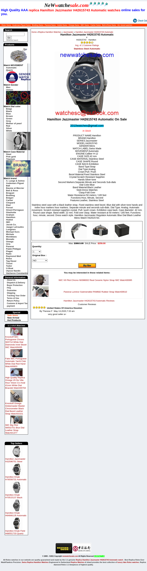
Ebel (8, 205)
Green (9, 118)
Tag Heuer (11, 261)
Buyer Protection (15, 285)
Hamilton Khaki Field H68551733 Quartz (15, 532)
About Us (11, 280)
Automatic (11, 67)
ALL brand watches (124, 25)
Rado (8, 254)
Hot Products (14, 320)
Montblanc (11, 236)
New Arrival (13, 318)
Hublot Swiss (62, 25)
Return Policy (13, 301)
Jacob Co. (11, 224)
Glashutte (11, 212)
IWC (8, 222)
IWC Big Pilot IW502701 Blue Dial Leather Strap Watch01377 (14, 429)
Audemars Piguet (15, 183)
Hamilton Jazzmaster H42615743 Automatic (94, 32)
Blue (8, 113)
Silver (9, 128)
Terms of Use (13, 298)
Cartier (9, 200)
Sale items (12, 315)
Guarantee (11, 290)
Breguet (10, 193)
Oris (8, 244)
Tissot (9, 263)
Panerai (10, 246)
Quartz (9, 70)
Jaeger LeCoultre (15, 227)
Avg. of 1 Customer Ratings (87, 45)
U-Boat (9, 268)
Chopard (10, 202)
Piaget (9, 251)
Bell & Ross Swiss (109, 25)
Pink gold (11, 156)
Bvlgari (9, 198)
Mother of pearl (14, 123)
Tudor (9, 266)
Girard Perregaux (15, 210)
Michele (10, 234)
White (9, 131)
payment (11, 306)
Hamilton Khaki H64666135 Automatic (15, 514)
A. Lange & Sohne (15, 181)
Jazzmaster (68, 32)
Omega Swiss (74, 25)
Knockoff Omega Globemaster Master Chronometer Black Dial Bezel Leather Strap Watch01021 (15, 408)
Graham (10, 215)
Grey (8, 121)
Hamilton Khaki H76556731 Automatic (15, 478)
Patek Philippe (13, 249)
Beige (9, 109)
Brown (9, 116)
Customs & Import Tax (17, 303)
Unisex (9, 89)
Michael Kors (12, 232)
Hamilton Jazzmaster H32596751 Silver (15, 460)
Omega (9, 241)
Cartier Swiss (96, 25)
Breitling (10, 195)
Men (8, 87)
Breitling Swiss (37, 25)
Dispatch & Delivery (16, 283)
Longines (11, 229)
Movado (10, 239)
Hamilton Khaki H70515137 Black (13, 496)
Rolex (9, 258)
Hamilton (10, 217)
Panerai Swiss (50, 25)
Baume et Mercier (15, 188)
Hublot (9, 219)
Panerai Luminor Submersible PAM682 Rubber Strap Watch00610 (95, 292)
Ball (8, 185)
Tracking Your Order (16, 295)
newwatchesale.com (70, 556)
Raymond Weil (13, 256)
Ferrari (9, 207)
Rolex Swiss (6, 25)
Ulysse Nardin (13, 271)
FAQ (9, 288)
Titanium (10, 159)
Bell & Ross (12, 190)
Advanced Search (12, 40)
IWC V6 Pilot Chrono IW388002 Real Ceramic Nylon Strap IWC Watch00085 (95, 280)
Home (34, 32)
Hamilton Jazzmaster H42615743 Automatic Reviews (89, 301)
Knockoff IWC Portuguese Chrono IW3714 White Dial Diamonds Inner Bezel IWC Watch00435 (15, 342)
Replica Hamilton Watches (49, 32)
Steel (8, 154)
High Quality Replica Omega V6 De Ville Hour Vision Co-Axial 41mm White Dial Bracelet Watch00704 (15, 382)
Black (9, 111)
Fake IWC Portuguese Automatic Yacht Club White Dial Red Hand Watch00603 (15, 362)
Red (8, 126)
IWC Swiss (85, 25)
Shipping (11, 293)
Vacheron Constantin (17, 273)
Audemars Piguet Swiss (21, 25)
